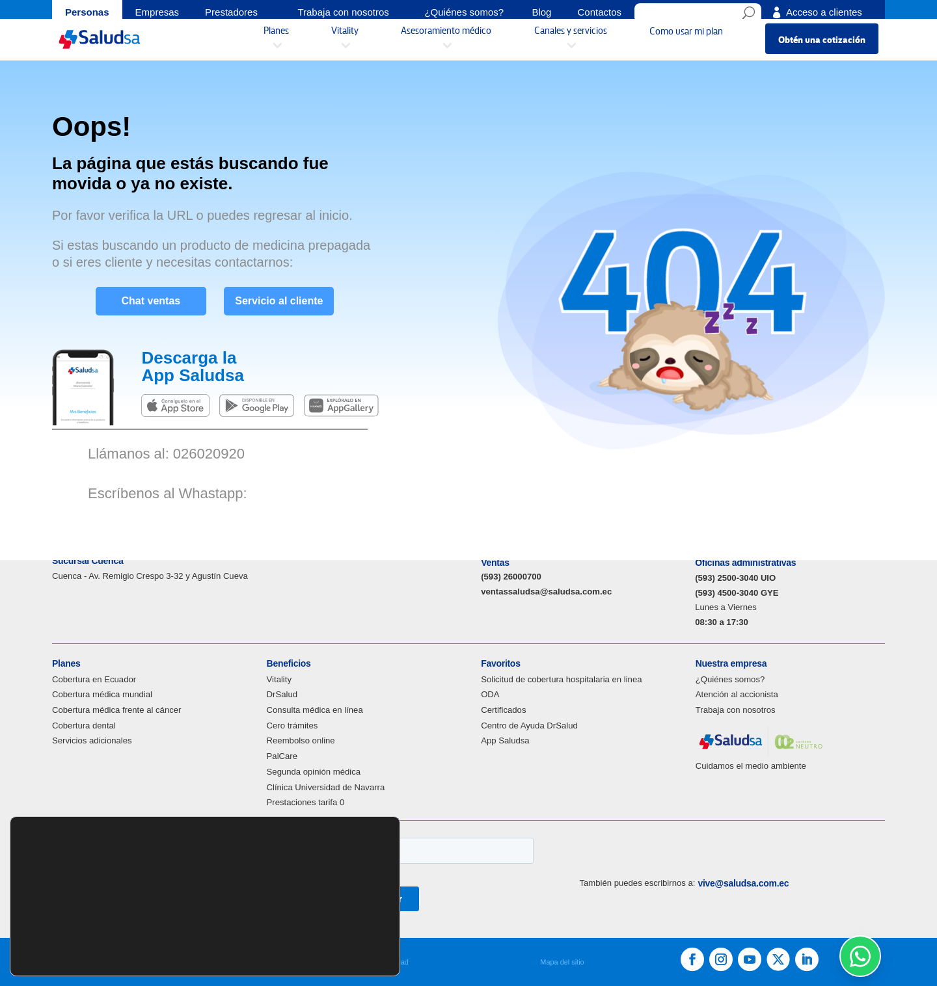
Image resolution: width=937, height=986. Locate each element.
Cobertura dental (84, 725)
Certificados (503, 710)
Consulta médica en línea (315, 710)
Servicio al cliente (287, 297)
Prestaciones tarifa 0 (306, 802)
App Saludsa (505, 740)
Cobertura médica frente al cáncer (116, 710)
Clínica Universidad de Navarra (326, 787)
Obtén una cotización (821, 44)
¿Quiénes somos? (730, 679)
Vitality (279, 679)
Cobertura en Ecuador (94, 679)
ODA (490, 694)
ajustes (52, 957)
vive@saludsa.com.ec (743, 883)
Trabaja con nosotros (736, 710)
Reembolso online (301, 740)
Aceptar (347, 939)
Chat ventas (143, 297)
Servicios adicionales (92, 740)
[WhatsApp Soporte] (860, 956)
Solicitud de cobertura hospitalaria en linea (561, 679)
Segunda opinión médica (313, 772)
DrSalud (282, 694)
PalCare (282, 756)
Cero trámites (292, 725)
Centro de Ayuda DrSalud (529, 725)
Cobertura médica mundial (102, 694)
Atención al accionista (737, 694)
